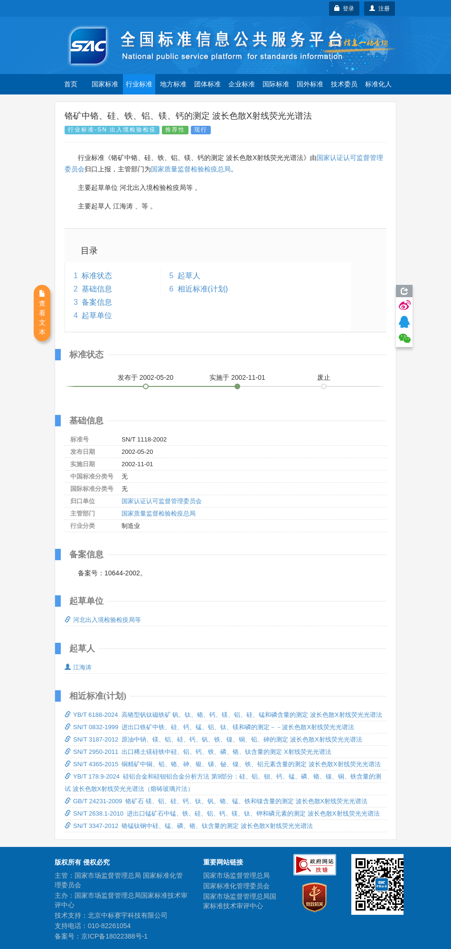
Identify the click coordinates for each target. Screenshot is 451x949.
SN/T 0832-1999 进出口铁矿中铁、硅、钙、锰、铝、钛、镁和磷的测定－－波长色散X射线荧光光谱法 (209, 727)
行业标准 (139, 84)
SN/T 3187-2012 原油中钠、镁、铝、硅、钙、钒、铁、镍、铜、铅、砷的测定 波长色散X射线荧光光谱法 (213, 739)
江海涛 (78, 667)
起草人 (189, 276)
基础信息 (97, 289)
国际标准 (276, 84)
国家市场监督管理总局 (236, 875)
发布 (146, 377)
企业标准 (241, 84)
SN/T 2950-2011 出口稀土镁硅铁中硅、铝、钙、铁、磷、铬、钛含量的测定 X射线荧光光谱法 (198, 751)
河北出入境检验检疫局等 (103, 619)
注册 (379, 8)
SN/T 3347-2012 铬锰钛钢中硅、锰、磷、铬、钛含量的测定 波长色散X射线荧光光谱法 (189, 825)
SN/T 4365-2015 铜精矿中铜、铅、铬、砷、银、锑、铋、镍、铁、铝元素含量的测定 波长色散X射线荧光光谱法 (223, 764)
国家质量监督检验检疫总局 (191, 169)
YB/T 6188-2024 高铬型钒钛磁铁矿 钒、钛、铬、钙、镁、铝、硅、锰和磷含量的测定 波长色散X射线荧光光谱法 (223, 714)
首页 (70, 84)
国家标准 (105, 84)
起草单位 (97, 315)
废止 (323, 377)
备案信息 (97, 302)
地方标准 (173, 84)
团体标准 (207, 84)
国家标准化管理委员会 (236, 886)
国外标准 (310, 84)
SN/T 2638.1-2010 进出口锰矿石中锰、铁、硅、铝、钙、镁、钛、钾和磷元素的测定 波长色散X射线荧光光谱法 (222, 813)
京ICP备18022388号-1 (114, 936)
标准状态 (97, 276)
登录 (344, 8)
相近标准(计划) (203, 289)
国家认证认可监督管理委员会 (162, 501)
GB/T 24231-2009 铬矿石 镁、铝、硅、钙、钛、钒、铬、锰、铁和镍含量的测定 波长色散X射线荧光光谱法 (216, 801)
